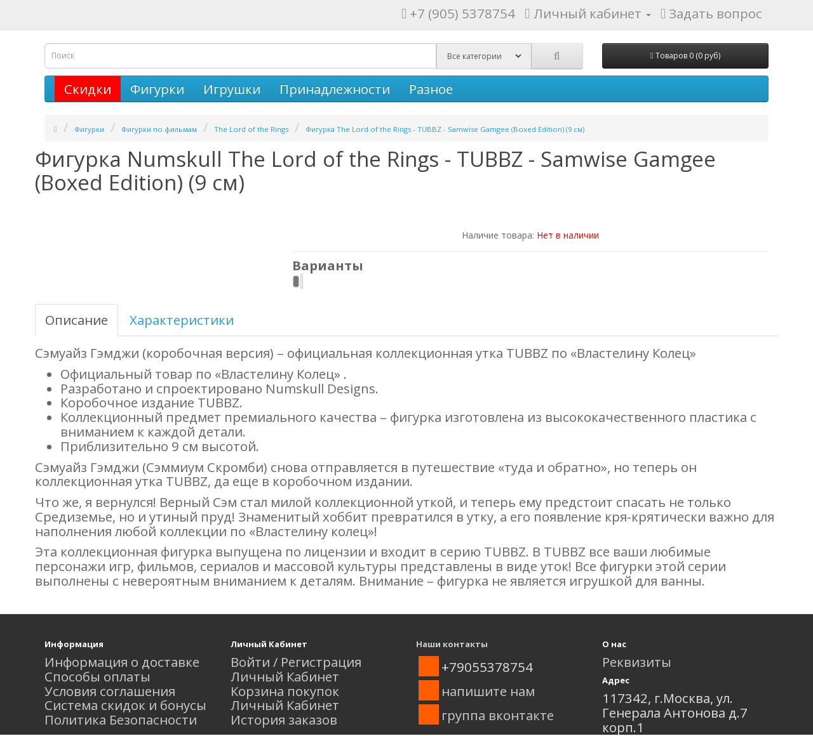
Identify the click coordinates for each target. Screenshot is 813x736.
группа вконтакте (497, 715)
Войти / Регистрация (296, 662)
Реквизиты (636, 662)
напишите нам (488, 691)
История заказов (284, 719)
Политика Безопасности (120, 719)
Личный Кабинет (285, 676)
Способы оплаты (97, 676)
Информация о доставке (121, 662)
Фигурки (157, 89)
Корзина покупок (285, 691)
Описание (76, 320)
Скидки (87, 89)
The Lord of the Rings (251, 129)
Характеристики (182, 320)
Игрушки (231, 89)
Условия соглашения (109, 691)
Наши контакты (452, 644)
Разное (431, 89)
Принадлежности (334, 89)
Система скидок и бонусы (125, 705)
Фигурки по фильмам (159, 129)
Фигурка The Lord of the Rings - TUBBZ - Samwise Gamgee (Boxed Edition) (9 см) (445, 129)
